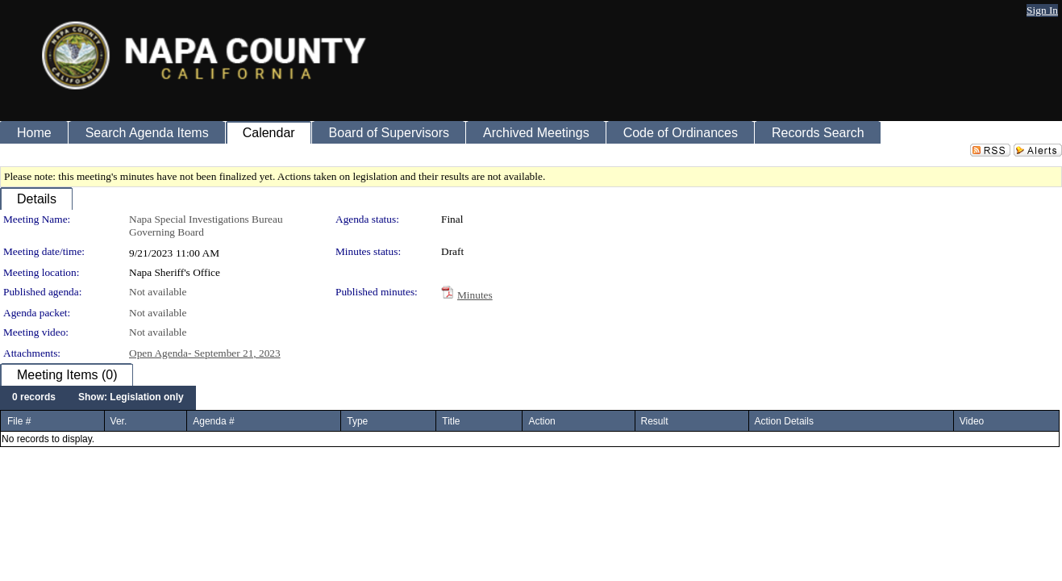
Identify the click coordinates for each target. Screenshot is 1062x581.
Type (357, 421)
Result (654, 421)
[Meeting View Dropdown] (131, 398)
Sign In (1042, 10)
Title (451, 421)
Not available (157, 292)
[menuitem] (34, 398)
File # (19, 421)
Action (541, 421)
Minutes (475, 295)
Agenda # (213, 421)
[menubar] (98, 398)
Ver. (118, 421)
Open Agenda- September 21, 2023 (205, 353)
